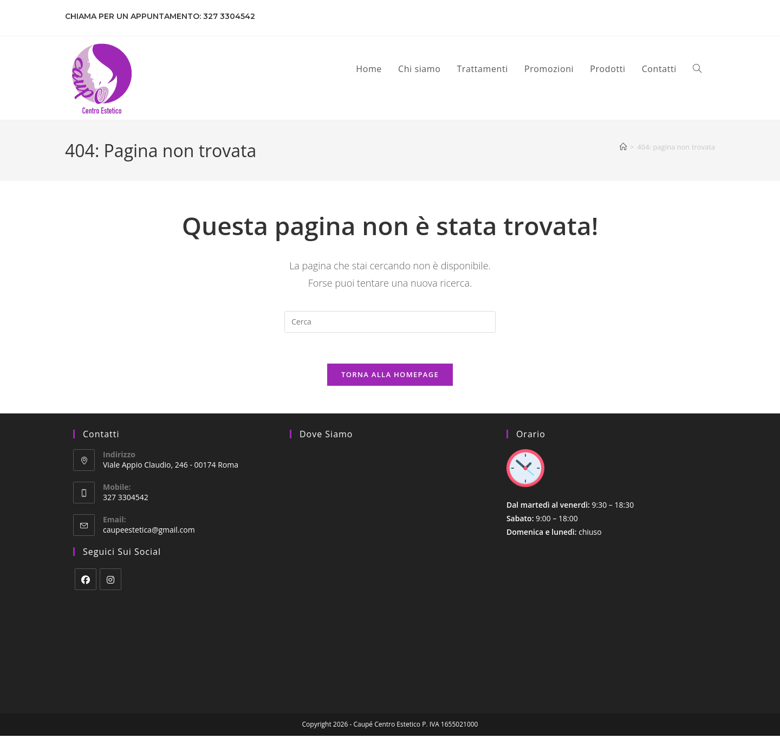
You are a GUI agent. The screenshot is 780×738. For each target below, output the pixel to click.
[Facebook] (85, 581)
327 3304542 (229, 16)
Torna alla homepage (390, 376)
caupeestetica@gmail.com (149, 531)
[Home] (623, 147)
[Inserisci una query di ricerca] (390, 322)
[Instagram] (110, 581)
